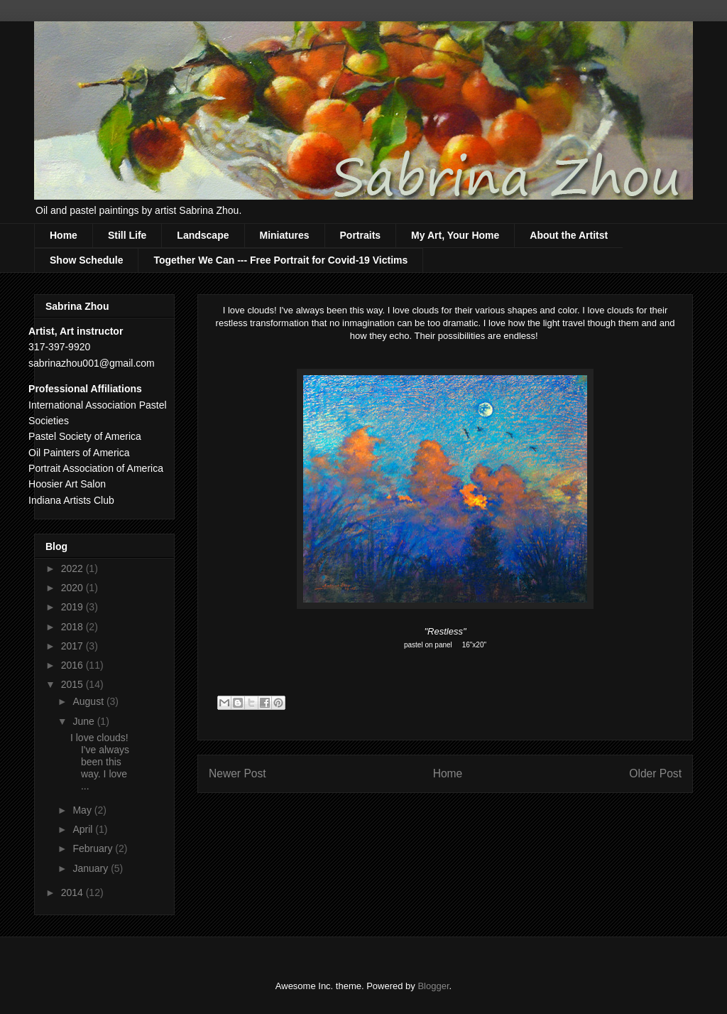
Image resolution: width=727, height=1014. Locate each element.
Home (63, 235)
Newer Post (237, 773)
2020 (73, 587)
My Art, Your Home (455, 235)
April (83, 829)
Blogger (433, 986)
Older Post (655, 773)
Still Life (127, 235)
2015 (73, 684)
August (89, 701)
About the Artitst (569, 235)
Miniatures (285, 235)
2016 (73, 665)
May (83, 810)
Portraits (360, 235)
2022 (73, 568)
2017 (73, 646)
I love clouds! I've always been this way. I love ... (99, 761)
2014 (73, 892)
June (84, 721)
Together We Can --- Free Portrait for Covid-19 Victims (280, 260)
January (91, 868)
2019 (73, 607)
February (93, 848)
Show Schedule (86, 260)
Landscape (203, 235)
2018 (73, 626)
